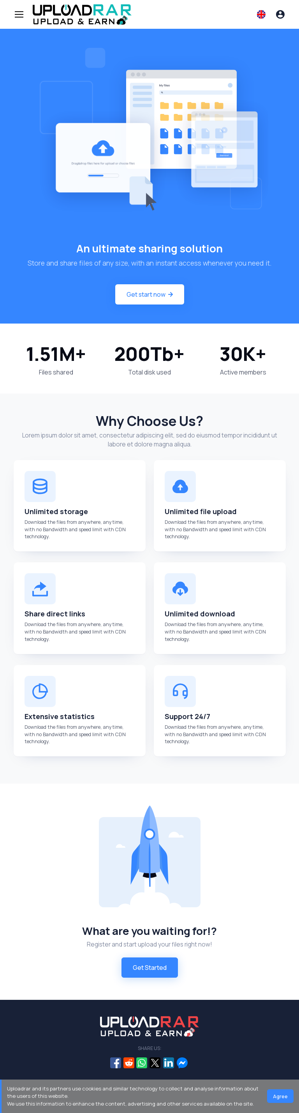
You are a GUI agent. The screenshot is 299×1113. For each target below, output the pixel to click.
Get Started (150, 967)
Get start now (150, 294)
